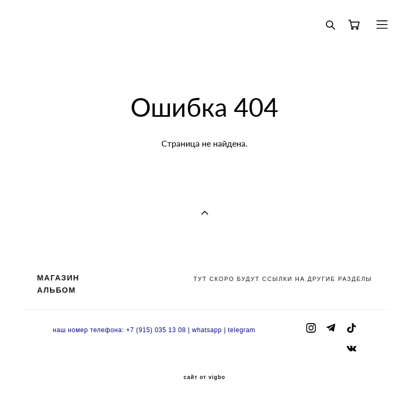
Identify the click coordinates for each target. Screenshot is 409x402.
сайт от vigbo (204, 377)
